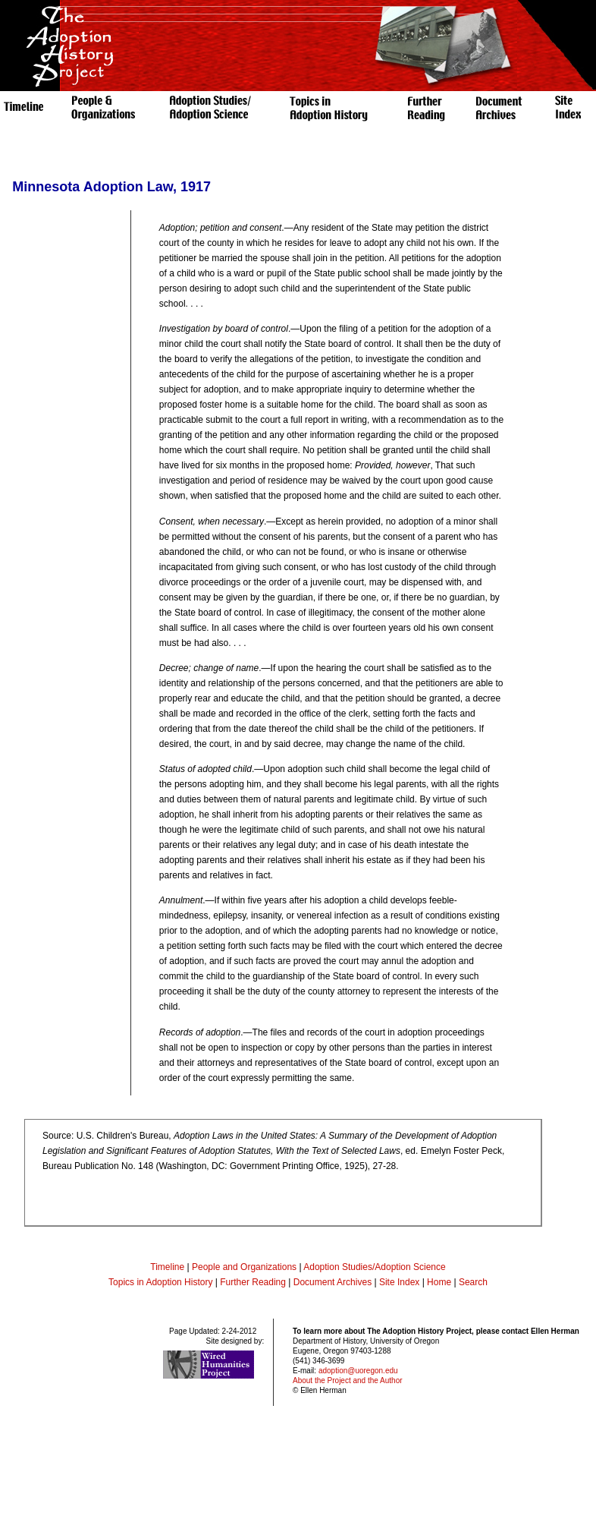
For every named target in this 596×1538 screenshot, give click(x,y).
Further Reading (254, 1282)
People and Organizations (244, 1267)
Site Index (399, 1282)
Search (473, 1282)
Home (439, 1282)
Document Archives (332, 1282)
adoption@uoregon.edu (358, 1370)
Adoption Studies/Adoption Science (374, 1267)
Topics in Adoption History (160, 1282)
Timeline (167, 1267)
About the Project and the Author (348, 1380)
